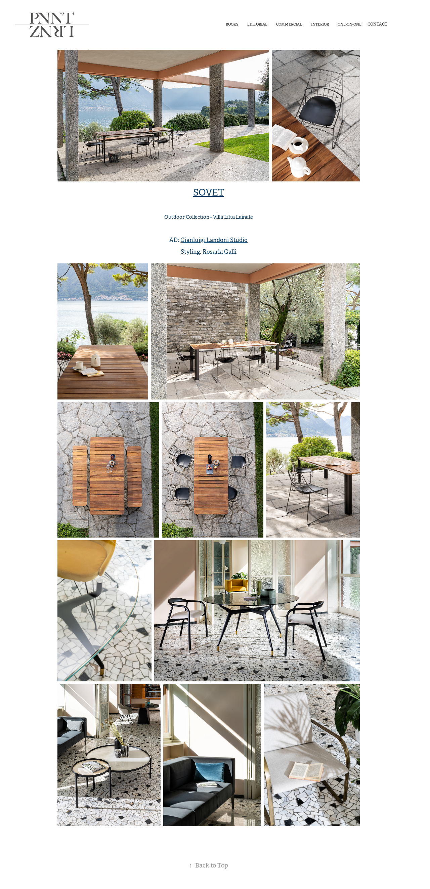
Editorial (257, 24)
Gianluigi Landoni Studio (214, 240)
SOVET (208, 192)
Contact (377, 24)
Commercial (289, 24)
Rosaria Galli (219, 251)
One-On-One (349, 24)
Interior (320, 24)
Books (232, 24)
